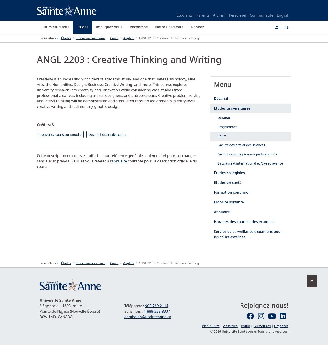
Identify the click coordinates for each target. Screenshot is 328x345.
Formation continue (231, 192)
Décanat (221, 98)
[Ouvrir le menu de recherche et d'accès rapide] (286, 27)
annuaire (119, 161)
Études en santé (228, 182)
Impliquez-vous (109, 26)
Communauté (261, 15)
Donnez (197, 26)
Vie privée (230, 326)
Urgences (281, 326)
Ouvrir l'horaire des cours (107, 134)
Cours (222, 136)
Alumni (219, 15)
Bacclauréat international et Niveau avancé (250, 163)
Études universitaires (232, 108)
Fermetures (262, 326)
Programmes (227, 127)
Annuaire (222, 211)
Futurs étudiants (55, 26)
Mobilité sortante (229, 202)
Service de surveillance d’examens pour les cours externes (248, 234)
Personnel (237, 15)
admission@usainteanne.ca (147, 316)
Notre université (169, 26)
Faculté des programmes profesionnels (247, 154)
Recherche (139, 26)
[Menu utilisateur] (276, 27)
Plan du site (210, 326)
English (283, 15)
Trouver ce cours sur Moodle (60, 134)
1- (157, 311)
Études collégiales (229, 172)
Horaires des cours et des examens (244, 221)
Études (82, 26)
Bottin (245, 326)
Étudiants (185, 15)
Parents (202, 15)
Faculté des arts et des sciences (241, 145)
